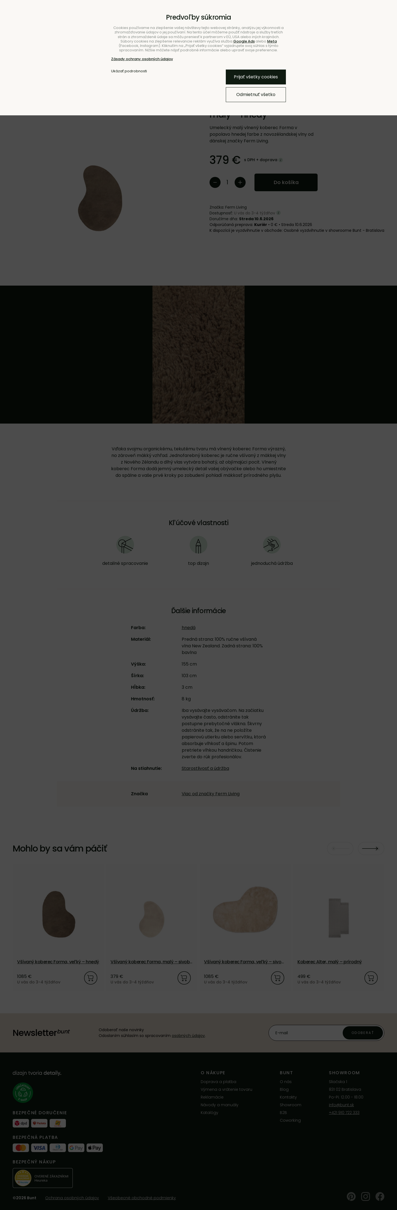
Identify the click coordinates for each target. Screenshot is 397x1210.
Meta (272, 41)
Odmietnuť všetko (255, 94)
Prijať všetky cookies (256, 77)
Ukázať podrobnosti (129, 71)
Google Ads (244, 41)
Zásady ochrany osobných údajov (142, 59)
